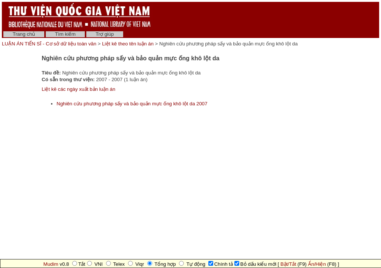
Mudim (51, 264)
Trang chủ (24, 34)
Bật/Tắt (288, 264)
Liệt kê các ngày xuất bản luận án (78, 89)
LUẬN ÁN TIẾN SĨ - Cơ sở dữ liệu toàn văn (50, 44)
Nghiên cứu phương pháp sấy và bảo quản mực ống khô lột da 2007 (132, 103)
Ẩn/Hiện (317, 264)
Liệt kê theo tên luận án (128, 44)
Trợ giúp (105, 34)
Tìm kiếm (65, 34)
